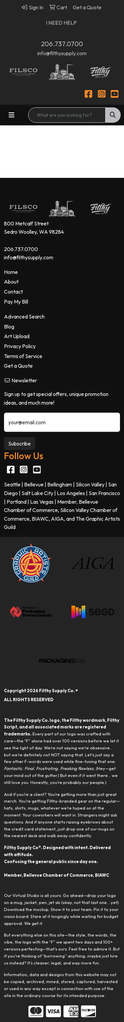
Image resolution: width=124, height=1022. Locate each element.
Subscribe (19, 443)
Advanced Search (24, 316)
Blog (9, 326)
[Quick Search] (66, 115)
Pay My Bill (16, 301)
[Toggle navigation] (11, 115)
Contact (13, 291)
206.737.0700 (62, 44)
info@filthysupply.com (62, 53)
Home (11, 272)
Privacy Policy (20, 346)
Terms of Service (23, 356)
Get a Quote (18, 365)
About (11, 281)
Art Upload (16, 336)
